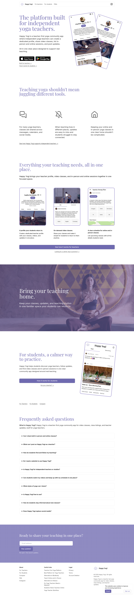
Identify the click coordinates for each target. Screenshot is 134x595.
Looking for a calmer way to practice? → (67, 251)
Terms (71, 573)
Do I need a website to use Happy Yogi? (37, 461)
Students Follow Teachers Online (54, 588)
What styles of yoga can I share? (35, 486)
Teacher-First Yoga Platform (52, 570)
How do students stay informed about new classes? (41, 503)
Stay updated (26, 549)
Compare (42, 404)
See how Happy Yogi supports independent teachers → (38, 143)
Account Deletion (74, 575)
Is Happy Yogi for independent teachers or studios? (41, 469)
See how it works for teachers (67, 247)
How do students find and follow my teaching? (39, 453)
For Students (34, 404)
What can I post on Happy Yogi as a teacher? (39, 444)
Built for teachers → (25, 63)
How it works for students (47, 381)
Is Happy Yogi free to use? (32, 494)
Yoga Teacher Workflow (51, 590)
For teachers (39, 4)
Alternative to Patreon (50, 580)
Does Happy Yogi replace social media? (37, 511)
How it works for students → (28, 66)
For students (48, 4)
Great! (108, 591)
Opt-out (127, 591)
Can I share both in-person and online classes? (40, 436)
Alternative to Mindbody (51, 575)
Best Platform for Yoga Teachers (54, 573)
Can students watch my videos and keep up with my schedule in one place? (50, 478)
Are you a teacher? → (47, 385)
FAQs (55, 4)
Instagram (22, 580)
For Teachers (23, 404)
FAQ (20, 578)
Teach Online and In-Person (52, 578)
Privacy (71, 570)
